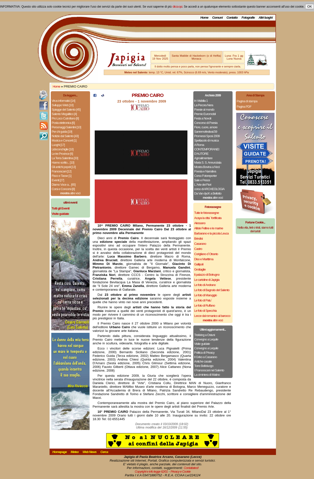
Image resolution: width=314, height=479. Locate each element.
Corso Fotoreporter (205, 176)
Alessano (199, 223)
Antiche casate (203, 361)
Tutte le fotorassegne (206, 213)
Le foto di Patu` (203, 300)
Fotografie (248, 17)
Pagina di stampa (247, 101)
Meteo (75, 452)
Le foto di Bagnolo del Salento (211, 290)
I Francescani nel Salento (209, 370)
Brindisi (198, 238)
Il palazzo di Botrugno (207, 274)
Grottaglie (200, 269)
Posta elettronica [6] (63, 123)
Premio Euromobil (205, 114)
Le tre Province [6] (62, 153)
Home (204, 17)
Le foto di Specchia (205, 310)
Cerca (104, 452)
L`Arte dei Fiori (202, 184)
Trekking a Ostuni (204, 335)
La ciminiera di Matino (207, 374)
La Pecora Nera (203, 105)
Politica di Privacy (204, 352)
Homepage (59, 452)
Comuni (217, 17)
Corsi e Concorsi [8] (63, 189)
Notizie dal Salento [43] (65, 136)
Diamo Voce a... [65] (64, 184)
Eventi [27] (58, 180)
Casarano (200, 244)
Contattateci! (191, 468)
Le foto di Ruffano (204, 305)
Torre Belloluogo (203, 366)
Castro (198, 249)
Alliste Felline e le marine (208, 228)
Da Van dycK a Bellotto (208, 193)
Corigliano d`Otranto (206, 254)
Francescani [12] (61, 171)
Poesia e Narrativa (205, 171)
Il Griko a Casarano (205, 357)
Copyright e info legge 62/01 (151, 471)
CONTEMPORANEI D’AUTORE (206, 151)
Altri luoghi (266, 17)
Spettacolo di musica (206, 140)
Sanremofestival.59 (205, 131)
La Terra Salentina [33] (65, 158)
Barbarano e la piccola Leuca (211, 233)
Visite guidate (202, 344)
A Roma (199, 145)
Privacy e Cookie (180, 471)
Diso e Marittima (203, 259)
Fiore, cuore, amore (205, 127)
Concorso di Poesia (206, 123)
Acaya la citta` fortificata (208, 218)
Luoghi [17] (58, 145)
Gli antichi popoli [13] (64, 167)
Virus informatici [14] (63, 101)
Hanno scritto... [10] (63, 162)
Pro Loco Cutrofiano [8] (65, 118)
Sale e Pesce (202, 180)
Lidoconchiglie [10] (63, 149)
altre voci (70, 193)
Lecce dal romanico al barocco (212, 316)
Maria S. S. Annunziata (207, 162)
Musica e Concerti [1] (64, 140)
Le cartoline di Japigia (207, 280)
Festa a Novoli (202, 118)
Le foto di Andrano (205, 285)
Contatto (231, 17)
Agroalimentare (203, 158)
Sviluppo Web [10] (62, 105)
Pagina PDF (244, 106)
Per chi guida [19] (62, 131)
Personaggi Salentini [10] (66, 127)
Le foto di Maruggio (205, 295)
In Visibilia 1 (201, 101)
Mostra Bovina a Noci (207, 167)
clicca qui (177, 6)
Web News (90, 452)
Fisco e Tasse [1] (61, 176)
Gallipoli (198, 264)
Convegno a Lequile (206, 339)
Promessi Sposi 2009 (207, 136)
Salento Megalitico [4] (64, 114)
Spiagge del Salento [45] (66, 109)
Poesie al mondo (204, 109)
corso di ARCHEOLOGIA (209, 189)
